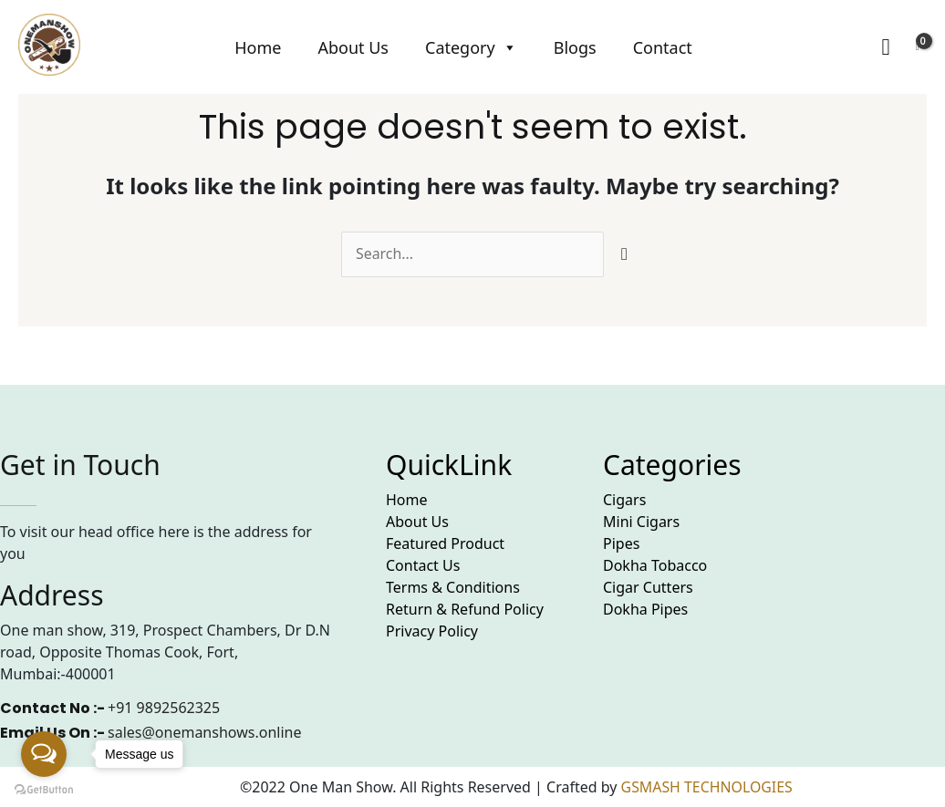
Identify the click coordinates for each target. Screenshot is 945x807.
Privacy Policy (432, 631)
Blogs (575, 47)
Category (471, 47)
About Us (353, 47)
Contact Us (423, 565)
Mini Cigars (641, 522)
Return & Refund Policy (465, 609)
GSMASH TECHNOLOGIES (707, 787)
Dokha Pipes (645, 609)
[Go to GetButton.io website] (44, 788)
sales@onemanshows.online (204, 732)
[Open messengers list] (44, 754)
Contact (662, 47)
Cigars (624, 500)
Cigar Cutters (648, 587)
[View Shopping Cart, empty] (918, 47)
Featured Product (445, 543)
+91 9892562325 (164, 708)
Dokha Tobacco (655, 565)
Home (257, 47)
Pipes (621, 543)
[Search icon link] (885, 47)
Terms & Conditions (453, 587)
